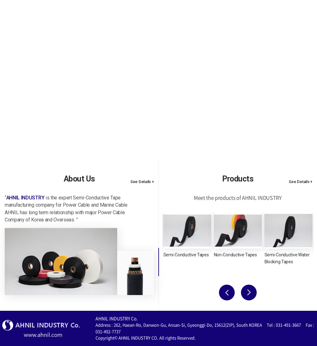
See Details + (142, 181)
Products (183, 13)
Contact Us (263, 13)
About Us (141, 13)
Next (249, 292)
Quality (222, 13)
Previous (227, 292)
